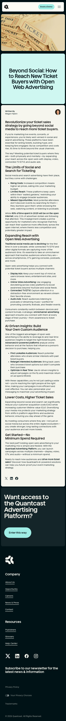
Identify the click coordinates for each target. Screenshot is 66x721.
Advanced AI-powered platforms (22, 343)
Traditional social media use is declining (25, 244)
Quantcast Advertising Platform (21, 449)
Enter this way (18, 532)
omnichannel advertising (46, 312)
